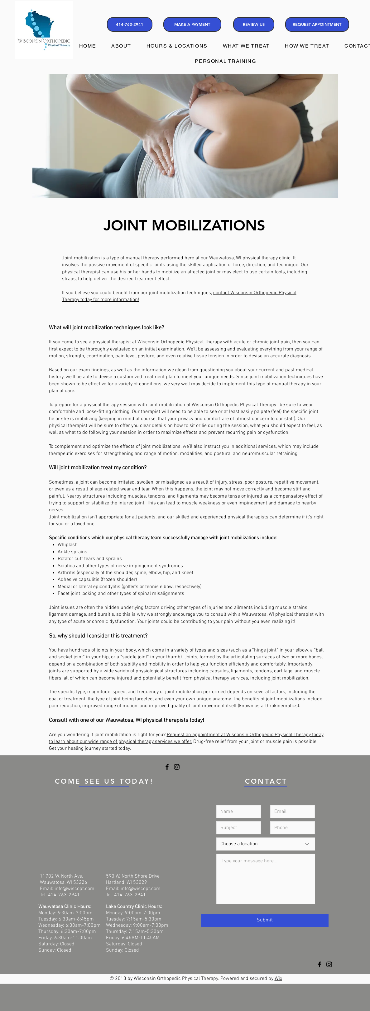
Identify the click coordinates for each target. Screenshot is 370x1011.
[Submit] (265, 920)
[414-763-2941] (129, 24)
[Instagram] (176, 767)
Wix (278, 979)
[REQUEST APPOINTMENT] (317, 24)
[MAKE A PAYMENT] (192, 24)
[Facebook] (167, 767)
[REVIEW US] (253, 24)
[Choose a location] (265, 844)
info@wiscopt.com (74, 889)
